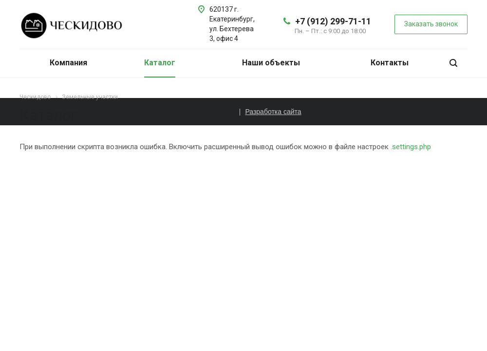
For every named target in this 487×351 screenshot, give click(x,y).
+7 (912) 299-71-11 (333, 21)
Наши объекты (271, 62)
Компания (68, 62)
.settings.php (411, 146)
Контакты (390, 62)
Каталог (159, 62)
